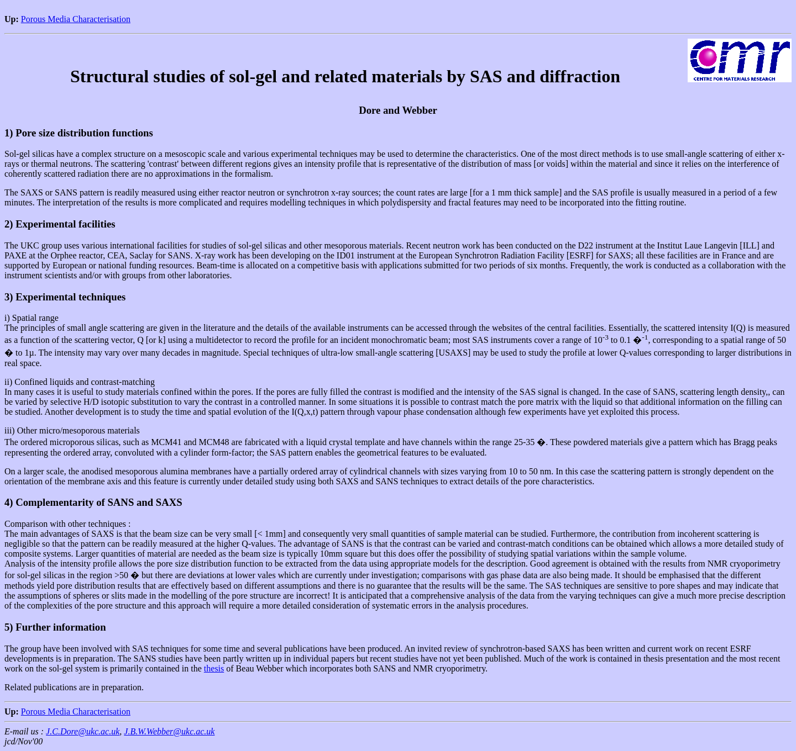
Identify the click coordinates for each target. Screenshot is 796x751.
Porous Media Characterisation (75, 19)
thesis (214, 668)
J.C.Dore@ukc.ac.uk (82, 731)
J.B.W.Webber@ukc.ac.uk (169, 731)
